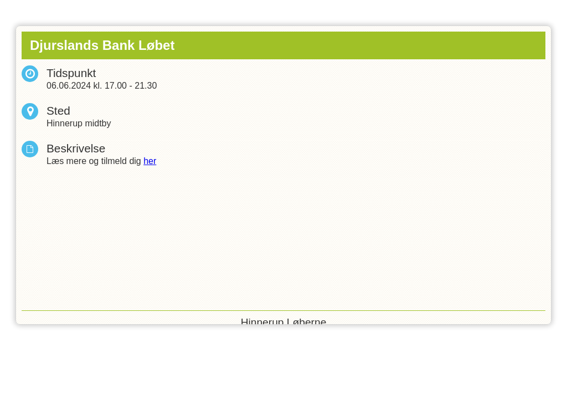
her (149, 161)
